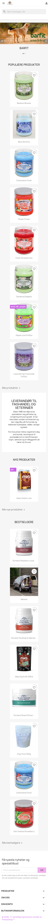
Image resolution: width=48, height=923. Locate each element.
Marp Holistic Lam (24, 498)
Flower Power (24, 219)
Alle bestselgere (12, 843)
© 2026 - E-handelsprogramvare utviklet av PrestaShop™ (22, 918)
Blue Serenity (24, 142)
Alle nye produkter (14, 509)
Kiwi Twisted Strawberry (24, 831)
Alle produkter (11, 388)
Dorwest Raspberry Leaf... (24, 560)
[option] (24, 39)
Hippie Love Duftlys (24, 335)
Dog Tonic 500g (24, 754)
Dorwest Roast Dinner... (24, 715)
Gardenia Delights (24, 296)
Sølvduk (24, 599)
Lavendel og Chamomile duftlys (24, 375)
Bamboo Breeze (24, 103)
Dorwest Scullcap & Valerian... (24, 638)
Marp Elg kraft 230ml (24, 676)
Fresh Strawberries (24, 258)
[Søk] (24, 11)
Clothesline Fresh (24, 180)
